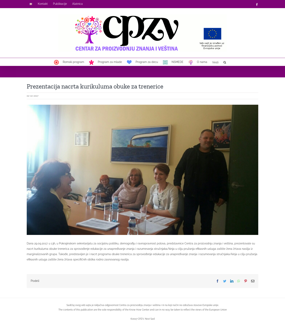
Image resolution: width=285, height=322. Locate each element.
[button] (224, 62)
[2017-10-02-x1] (142, 170)
